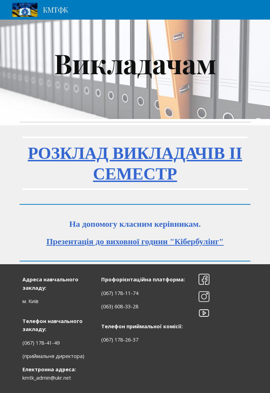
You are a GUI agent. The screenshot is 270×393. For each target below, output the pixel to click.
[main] (135, 69)
